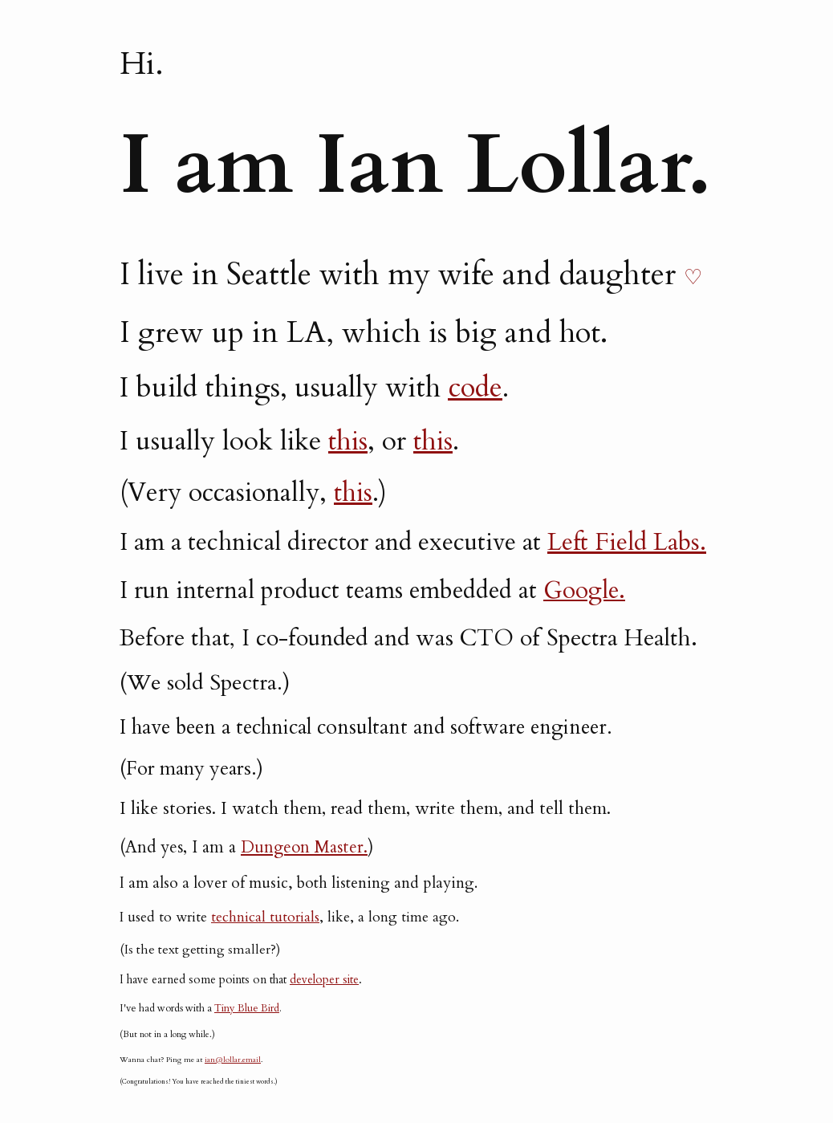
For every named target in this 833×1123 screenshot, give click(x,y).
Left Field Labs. (626, 542)
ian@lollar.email (233, 1059)
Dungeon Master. (304, 847)
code (475, 387)
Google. (584, 591)
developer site (324, 979)
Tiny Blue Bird (246, 1008)
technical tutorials (265, 917)
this (348, 441)
